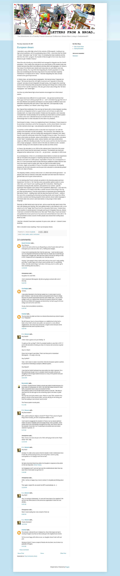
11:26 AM (24, 487)
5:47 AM (24, 430)
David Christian (26, 243)
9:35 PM (24, 328)
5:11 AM (24, 404)
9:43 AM (24, 546)
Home (42, 553)
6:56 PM (24, 514)
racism (31, 234)
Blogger (67, 567)
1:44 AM (24, 472)
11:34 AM (24, 442)
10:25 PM (24, 524)
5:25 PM (24, 283)
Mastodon (75, 56)
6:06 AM (24, 504)
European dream (25, 47)
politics (27, 234)
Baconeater (25, 383)
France (23, 234)
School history (37, 465)
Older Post (63, 553)
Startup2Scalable (78, 48)
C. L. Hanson (25, 334)
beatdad (24, 314)
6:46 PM (24, 308)
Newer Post (21, 553)
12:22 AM (24, 378)
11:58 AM (24, 268)
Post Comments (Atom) (31, 556)
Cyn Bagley (25, 288)
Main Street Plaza (79, 46)
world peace (36, 234)
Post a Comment (24, 550)
